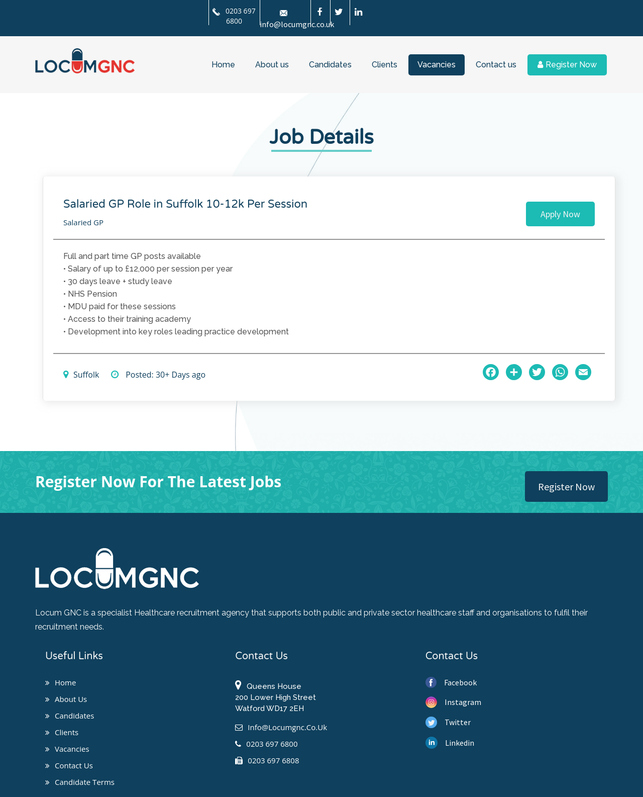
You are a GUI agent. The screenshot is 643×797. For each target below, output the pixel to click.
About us (272, 64)
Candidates (330, 64)
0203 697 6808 (267, 760)
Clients (384, 64)
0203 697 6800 (233, 16)
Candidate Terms (80, 782)
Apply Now (560, 214)
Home (223, 64)
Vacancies (436, 64)
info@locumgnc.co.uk (281, 727)
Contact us (496, 64)
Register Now (567, 64)
